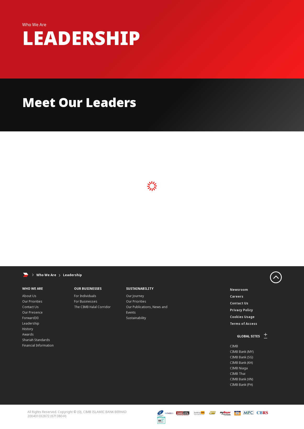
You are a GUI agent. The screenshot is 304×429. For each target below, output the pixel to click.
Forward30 (30, 318)
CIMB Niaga (239, 368)
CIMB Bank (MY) (242, 351)
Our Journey (135, 296)
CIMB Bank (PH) (241, 384)
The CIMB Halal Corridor (92, 307)
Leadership (72, 275)
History (27, 329)
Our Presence (32, 312)
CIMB (234, 346)
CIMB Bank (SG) (241, 357)
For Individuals (85, 296)
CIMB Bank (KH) (241, 362)
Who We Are (46, 275)
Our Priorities (32, 301)
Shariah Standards (36, 340)
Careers (236, 296)
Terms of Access (243, 323)
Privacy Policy (241, 310)
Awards (28, 334)
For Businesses (85, 301)
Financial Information (38, 345)
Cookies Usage (242, 317)
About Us (29, 296)
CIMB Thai (237, 373)
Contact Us (30, 307)
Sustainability (136, 318)
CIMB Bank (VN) (241, 379)
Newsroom (239, 289)
